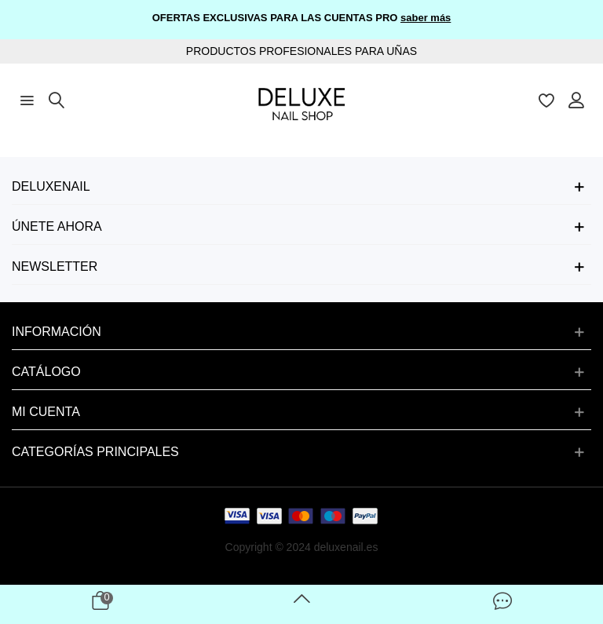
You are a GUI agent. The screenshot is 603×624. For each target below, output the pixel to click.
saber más (425, 18)
